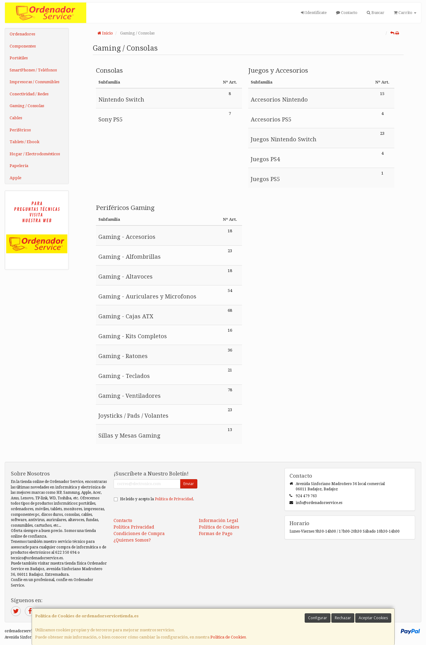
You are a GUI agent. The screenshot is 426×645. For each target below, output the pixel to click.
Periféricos (20, 130)
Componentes (23, 46)
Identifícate (314, 12)
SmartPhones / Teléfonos (33, 70)
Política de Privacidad (174, 499)
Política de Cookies (228, 637)
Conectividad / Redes (29, 94)
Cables (16, 118)
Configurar (317, 617)
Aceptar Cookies (373, 617)
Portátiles (19, 58)
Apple (15, 177)
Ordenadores (22, 34)
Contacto (346, 12)
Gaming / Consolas (27, 105)
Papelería (19, 165)
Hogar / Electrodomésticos (35, 154)
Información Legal (218, 520)
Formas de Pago (215, 533)
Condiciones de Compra (139, 533)
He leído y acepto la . (157, 499)
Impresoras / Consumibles (34, 81)
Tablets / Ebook (24, 141)
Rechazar (343, 617)
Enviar (188, 483)
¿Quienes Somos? (132, 540)
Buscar (375, 12)
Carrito (405, 12)
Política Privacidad (134, 527)
